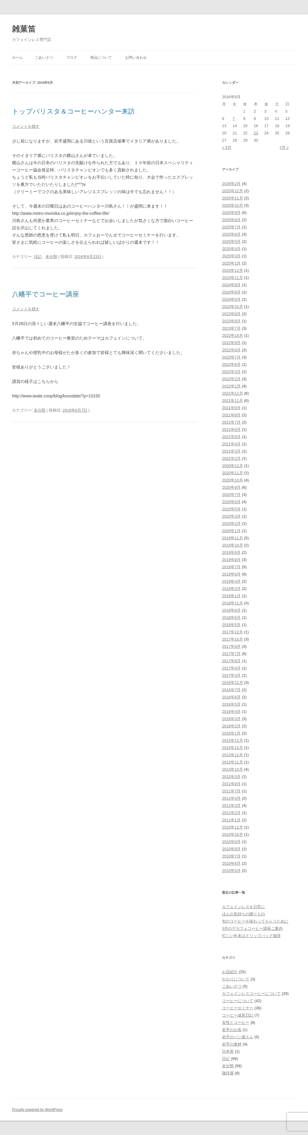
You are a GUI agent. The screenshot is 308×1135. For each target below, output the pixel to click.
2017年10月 (232, 639)
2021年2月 (231, 458)
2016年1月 (231, 733)
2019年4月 (231, 581)
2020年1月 (231, 530)
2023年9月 (231, 314)
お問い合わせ (136, 57)
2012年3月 (231, 776)
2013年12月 (232, 755)
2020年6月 (231, 502)
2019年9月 (231, 552)
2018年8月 (231, 610)
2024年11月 (232, 277)
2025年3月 (231, 256)
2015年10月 (232, 747)
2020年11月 (232, 473)
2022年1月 (231, 386)
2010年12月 (232, 827)
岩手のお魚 (232, 1029)
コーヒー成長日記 (237, 1015)
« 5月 (226, 147)
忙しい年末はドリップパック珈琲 (251, 935)
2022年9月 (231, 342)
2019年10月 (232, 545)
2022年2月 (231, 379)
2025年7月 (231, 227)
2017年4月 (231, 668)
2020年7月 (231, 494)
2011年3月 (231, 805)
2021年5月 (231, 436)
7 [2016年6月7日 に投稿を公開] (234, 118)
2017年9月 (231, 646)
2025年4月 (231, 248)
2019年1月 (231, 596)
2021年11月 (232, 400)
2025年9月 (231, 212)
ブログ (71, 57)
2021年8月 (231, 415)
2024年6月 (231, 292)
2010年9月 (231, 841)
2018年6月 (231, 617)
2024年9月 (231, 285)
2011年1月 (231, 820)
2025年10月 (232, 205)
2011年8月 (231, 784)
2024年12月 (232, 270)
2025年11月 (232, 198)
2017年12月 (232, 632)
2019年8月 (231, 559)
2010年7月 (231, 856)
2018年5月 (231, 624)
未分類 (51, 256)
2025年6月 (231, 234)
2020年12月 (232, 465)
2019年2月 (231, 588)
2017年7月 (231, 653)
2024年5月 (231, 299)
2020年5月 (231, 509)
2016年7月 (231, 690)
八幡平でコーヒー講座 (45, 294)
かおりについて (235, 979)
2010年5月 (231, 870)
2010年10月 (232, 834)
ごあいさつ (44, 57)
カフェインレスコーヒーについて (251, 993)
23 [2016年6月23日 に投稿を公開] (256, 133)
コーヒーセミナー (237, 1008)
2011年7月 (231, 791)
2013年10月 (232, 769)
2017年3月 (231, 675)
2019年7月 (231, 567)
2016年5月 (231, 704)
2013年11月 (232, 762)
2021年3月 (231, 451)
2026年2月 (231, 183)
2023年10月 (232, 306)
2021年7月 (231, 422)
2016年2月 (231, 726)
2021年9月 (231, 408)
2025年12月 (232, 191)
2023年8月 (231, 321)
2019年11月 (232, 538)
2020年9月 (231, 487)
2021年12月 (232, 393)
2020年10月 (232, 480)
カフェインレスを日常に (243, 907)
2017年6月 (231, 661)
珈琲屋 (228, 1073)
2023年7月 (231, 328)
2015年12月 (232, 740)
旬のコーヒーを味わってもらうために (255, 921)
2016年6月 (231, 697)
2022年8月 (231, 350)
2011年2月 (231, 812)
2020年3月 (231, 516)
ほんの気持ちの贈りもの (243, 914)
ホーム (17, 57)
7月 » (284, 147)
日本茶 (228, 1051)
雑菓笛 (23, 28)
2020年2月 (231, 523)
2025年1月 (231, 263)
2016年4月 (231, 711)
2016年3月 (231, 718)
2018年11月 (232, 603)
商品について (101, 57)
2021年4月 (231, 444)
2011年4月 (231, 798)
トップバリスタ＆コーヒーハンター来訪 (73, 111)
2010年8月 (231, 849)
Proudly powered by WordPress (37, 1110)
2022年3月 (231, 371)
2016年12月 (232, 682)
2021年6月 (231, 429)
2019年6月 (231, 574)
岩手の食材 (232, 1044)
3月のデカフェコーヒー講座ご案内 (252, 928)
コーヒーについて (237, 1001)
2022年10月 (232, 335)
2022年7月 (231, 357)
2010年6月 (231, 863)
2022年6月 (231, 364)
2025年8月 (231, 220)
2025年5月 (231, 241)
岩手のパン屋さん (237, 1037)
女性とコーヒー (235, 1022)
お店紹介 (230, 972)
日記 (38, 256)
